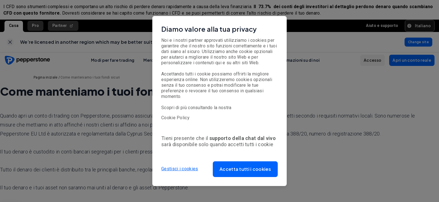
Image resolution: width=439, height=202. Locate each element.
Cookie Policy (175, 117)
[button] (245, 169)
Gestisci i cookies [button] (179, 169)
